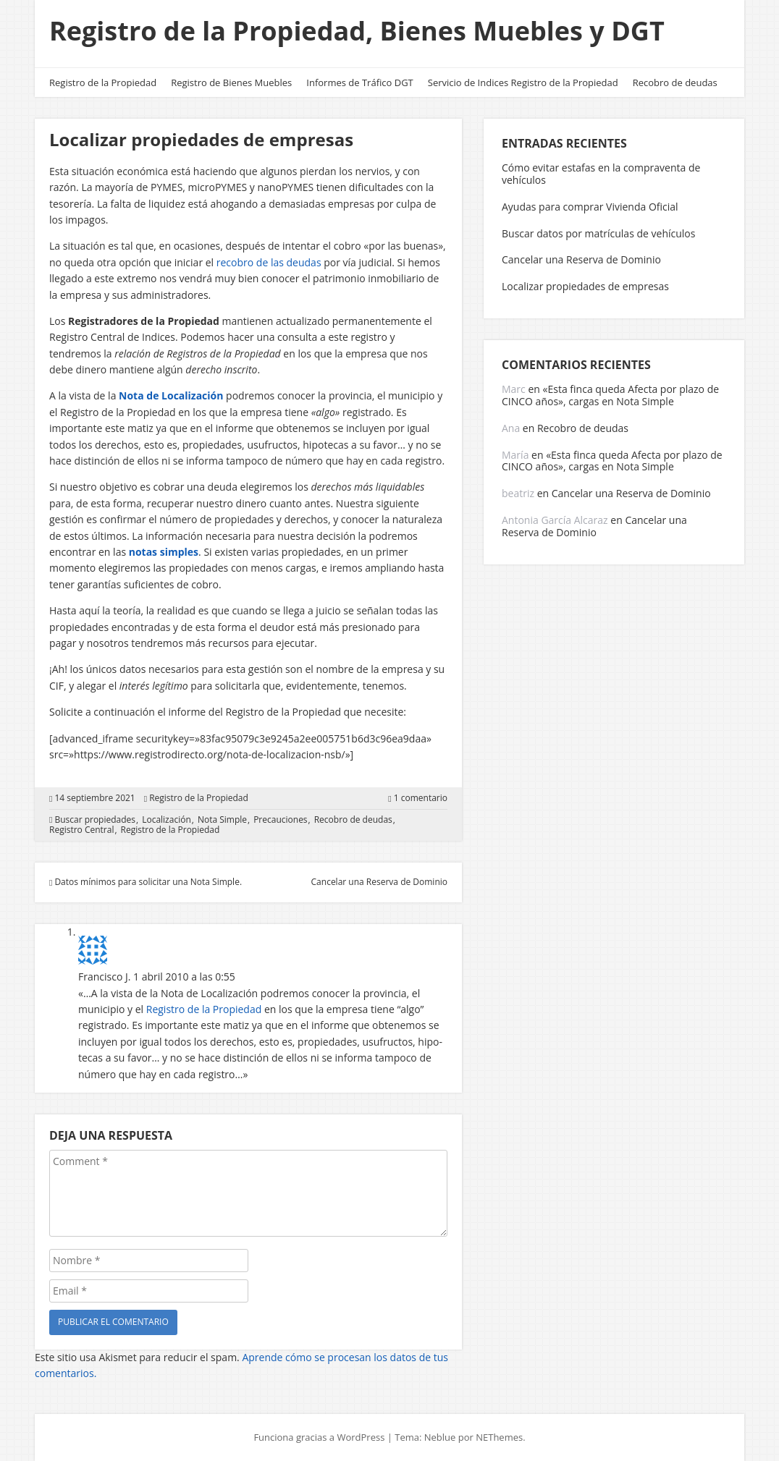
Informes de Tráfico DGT (359, 82)
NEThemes (499, 1437)
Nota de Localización (171, 395)
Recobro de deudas (675, 82)
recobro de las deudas (268, 262)
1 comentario (420, 798)
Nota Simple (222, 820)
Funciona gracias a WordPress (318, 1437)
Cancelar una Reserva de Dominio (581, 259)
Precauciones (280, 820)
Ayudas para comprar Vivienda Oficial (590, 206)
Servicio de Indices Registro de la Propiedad (523, 82)
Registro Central (81, 830)
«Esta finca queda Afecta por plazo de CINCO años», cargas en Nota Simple (610, 395)
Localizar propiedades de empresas (585, 286)
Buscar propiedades (94, 820)
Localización (166, 820)
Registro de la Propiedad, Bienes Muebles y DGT (357, 30)
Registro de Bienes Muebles (231, 82)
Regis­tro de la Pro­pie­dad (204, 1009)
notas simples (163, 552)
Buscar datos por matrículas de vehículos (598, 233)
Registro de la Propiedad (102, 82)
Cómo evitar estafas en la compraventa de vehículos (601, 174)
